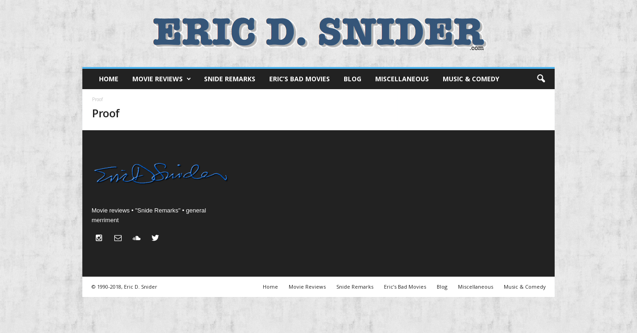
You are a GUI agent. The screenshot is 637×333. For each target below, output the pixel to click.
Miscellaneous (402, 78)
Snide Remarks (229, 78)
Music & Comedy (471, 78)
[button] (541, 79)
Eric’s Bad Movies (299, 78)
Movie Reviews (161, 79)
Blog (352, 78)
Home (108, 78)
